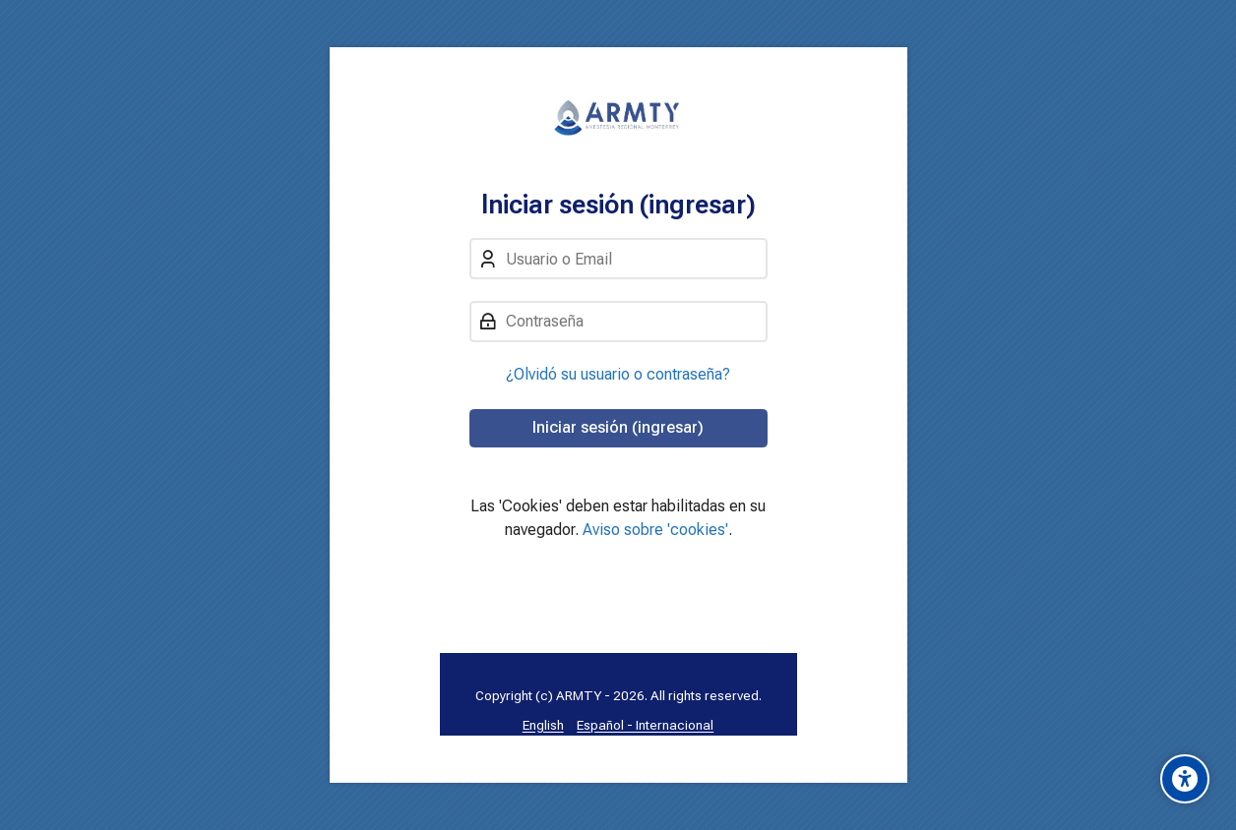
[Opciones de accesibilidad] (1184, 778)
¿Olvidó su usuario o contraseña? (618, 374)
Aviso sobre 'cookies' (655, 529)
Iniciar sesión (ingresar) (618, 427)
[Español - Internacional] (645, 725)
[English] (543, 725)
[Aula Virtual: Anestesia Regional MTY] (618, 118)
